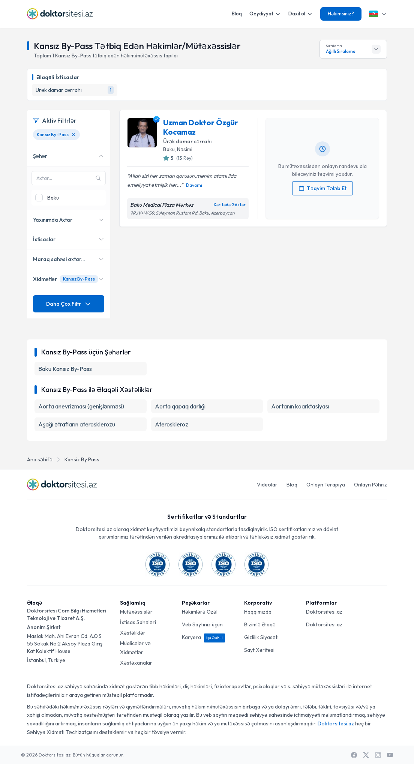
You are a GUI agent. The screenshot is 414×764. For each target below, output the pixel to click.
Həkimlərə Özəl (200, 611)
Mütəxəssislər (136, 611)
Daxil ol (300, 14)
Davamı (194, 185)
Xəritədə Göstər (229, 204)
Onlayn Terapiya (325, 484)
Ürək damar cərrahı (187, 141)
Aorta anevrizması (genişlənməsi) (81, 406)
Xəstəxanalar (136, 662)
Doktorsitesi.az (324, 611)
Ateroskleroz (171, 424)
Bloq (237, 14)
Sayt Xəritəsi (259, 650)
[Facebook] (354, 755)
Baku (169, 149)
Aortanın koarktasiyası (300, 406)
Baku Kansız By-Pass (65, 368)
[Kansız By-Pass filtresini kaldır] (73, 134)
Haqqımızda (258, 611)
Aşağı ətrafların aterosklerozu (76, 424)
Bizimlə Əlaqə (260, 624)
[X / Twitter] (366, 755)
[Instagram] (378, 755)
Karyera (203, 637)
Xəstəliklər (133, 632)
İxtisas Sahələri (138, 622)
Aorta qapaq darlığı (180, 406)
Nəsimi (184, 149)
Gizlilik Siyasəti (261, 637)
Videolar (267, 484)
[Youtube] (390, 755)
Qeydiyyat (265, 14)
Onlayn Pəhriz (370, 484)
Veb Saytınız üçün (202, 624)
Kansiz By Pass (81, 459)
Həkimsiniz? (341, 14)
